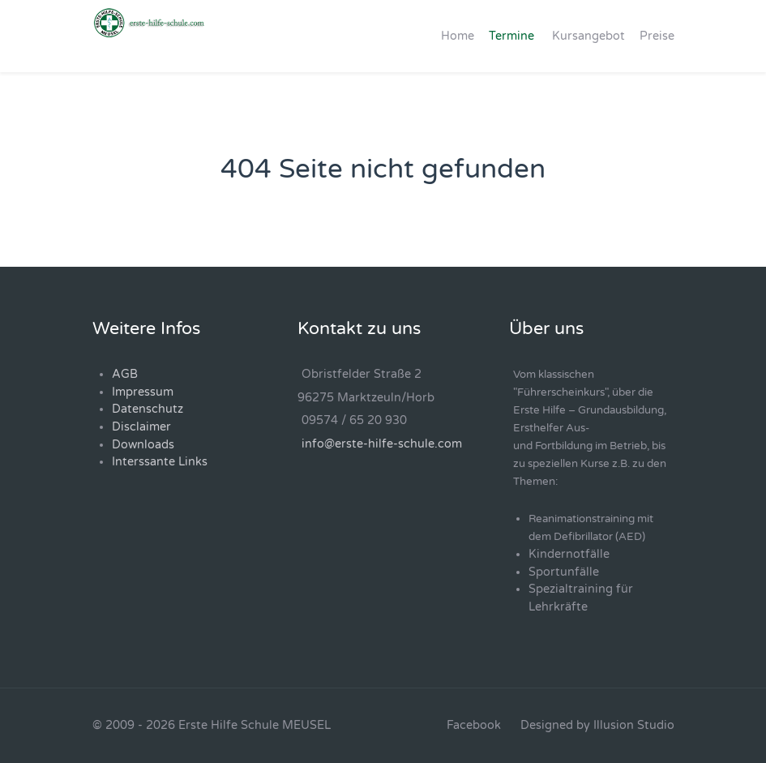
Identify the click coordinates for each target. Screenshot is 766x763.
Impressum (142, 392)
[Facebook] (474, 726)
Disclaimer (141, 427)
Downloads (143, 445)
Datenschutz (147, 409)
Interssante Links (160, 462)
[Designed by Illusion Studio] (597, 726)
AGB (125, 374)
